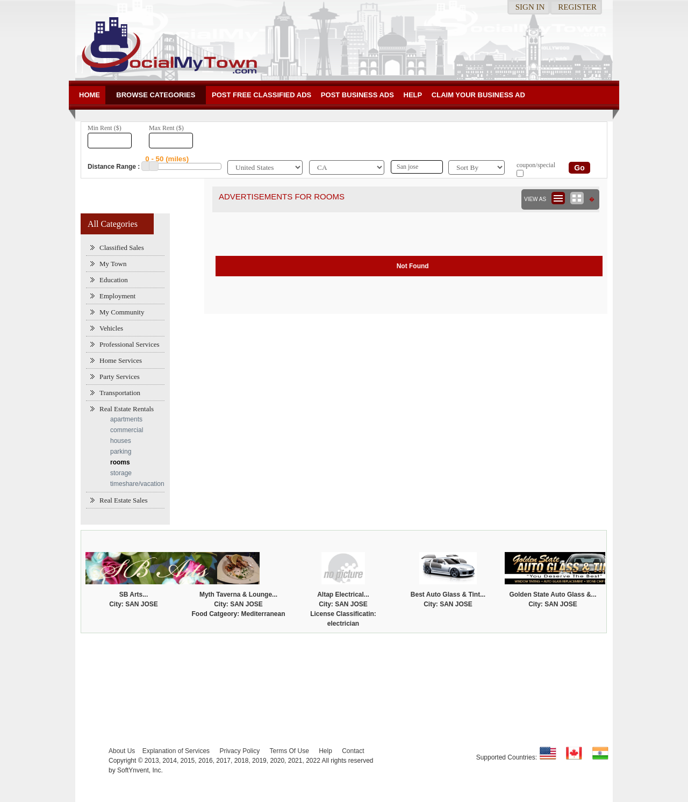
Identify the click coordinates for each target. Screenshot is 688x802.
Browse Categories (155, 95)
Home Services (120, 360)
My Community (121, 312)
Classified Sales (121, 248)
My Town (113, 264)
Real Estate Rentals (126, 409)
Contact (353, 751)
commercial (126, 430)
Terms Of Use (289, 751)
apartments (126, 419)
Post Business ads (357, 95)
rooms (120, 462)
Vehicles (111, 328)
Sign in (530, 7)
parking (120, 451)
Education (113, 280)
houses (120, 441)
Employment (117, 296)
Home (89, 95)
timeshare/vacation (137, 484)
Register (577, 7)
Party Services (119, 377)
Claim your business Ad (478, 95)
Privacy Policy (239, 751)
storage (121, 473)
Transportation (119, 393)
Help (413, 95)
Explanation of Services (176, 751)
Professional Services (129, 344)
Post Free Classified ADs (261, 95)
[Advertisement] (344, 668)
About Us (122, 751)
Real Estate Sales (123, 500)
